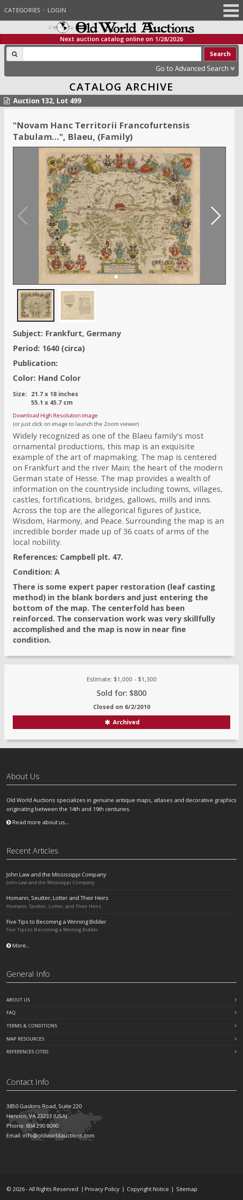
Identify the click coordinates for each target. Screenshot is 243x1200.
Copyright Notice (148, 1189)
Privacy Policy (102, 1189)
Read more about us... (37, 822)
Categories (22, 10)
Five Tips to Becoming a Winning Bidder (56, 921)
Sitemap (186, 1189)
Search (220, 54)
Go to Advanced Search (195, 68)
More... (18, 945)
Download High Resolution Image (55, 415)
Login (56, 10)
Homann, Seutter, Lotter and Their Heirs (57, 898)
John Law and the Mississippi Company (56, 874)
